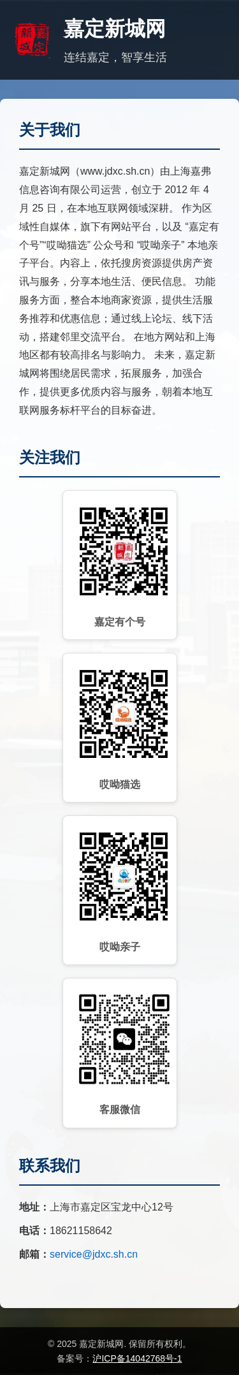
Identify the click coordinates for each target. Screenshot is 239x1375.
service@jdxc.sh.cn (94, 1254)
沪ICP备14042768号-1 (137, 1358)
